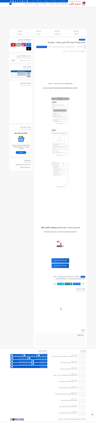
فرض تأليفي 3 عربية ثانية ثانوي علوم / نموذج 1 (68, 413)
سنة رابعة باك (20, 31)
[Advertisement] (48, 18)
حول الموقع (46, 1)
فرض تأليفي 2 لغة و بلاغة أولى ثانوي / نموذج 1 (68, 407)
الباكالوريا (37, 4)
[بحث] (10, 5)
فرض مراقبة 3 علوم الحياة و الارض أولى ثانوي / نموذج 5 (66, 395)
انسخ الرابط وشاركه (42, 47)
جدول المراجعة (20, 34)
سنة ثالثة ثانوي (38, 31)
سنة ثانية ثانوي (57, 31)
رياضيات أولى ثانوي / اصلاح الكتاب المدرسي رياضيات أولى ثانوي (64, 357)
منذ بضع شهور (73, 368)
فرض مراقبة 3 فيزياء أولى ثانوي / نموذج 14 (68, 369)
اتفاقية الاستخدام (53, 1)
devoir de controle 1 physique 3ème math (76, 279)
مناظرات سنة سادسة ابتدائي (23, 74)
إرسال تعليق (80, 336)
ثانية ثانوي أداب (39, 364)
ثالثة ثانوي (44, 4)
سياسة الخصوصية (62, 1)
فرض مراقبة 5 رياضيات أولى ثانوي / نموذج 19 (68, 388)
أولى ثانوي (58, 4)
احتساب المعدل (28, 4)
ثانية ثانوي (52, 4)
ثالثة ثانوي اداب (39, 362)
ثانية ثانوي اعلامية (19, 359)
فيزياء (54, 277)
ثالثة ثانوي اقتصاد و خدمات (20, 364)
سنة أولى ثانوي (76, 31)
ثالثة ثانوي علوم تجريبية (37, 359)
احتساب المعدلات (57, 34)
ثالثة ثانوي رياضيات (30, 356)
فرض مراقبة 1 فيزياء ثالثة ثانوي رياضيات (65, 277)
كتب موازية (76, 34)
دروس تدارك (38, 34)
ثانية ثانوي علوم (16, 356)
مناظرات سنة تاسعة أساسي (23, 75)
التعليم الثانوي (64, 4)
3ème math (82, 40)
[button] (76, 285)
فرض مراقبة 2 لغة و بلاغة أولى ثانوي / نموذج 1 (68, 382)
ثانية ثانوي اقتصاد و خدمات (20, 362)
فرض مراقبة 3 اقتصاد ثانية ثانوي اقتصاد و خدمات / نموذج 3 (65, 376)
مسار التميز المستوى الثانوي (23, 165)
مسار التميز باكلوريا (25, 168)
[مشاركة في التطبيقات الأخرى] (54, 285)
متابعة (21, 153)
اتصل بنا (33, 1)
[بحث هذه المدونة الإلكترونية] (23, 61)
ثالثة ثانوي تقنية (28, 367)
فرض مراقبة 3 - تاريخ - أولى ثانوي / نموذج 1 (68, 363)
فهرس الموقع (39, 1)
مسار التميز (60, 420)
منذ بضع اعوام (73, 355)
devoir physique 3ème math (61, 279)
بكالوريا (28, 77)
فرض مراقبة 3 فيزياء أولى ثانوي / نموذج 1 (69, 401)
